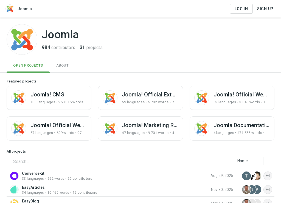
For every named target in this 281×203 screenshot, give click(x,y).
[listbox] (242, 160)
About (62, 65)
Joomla (18, 8)
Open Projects (28, 65)
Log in (241, 8)
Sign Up (265, 9)
